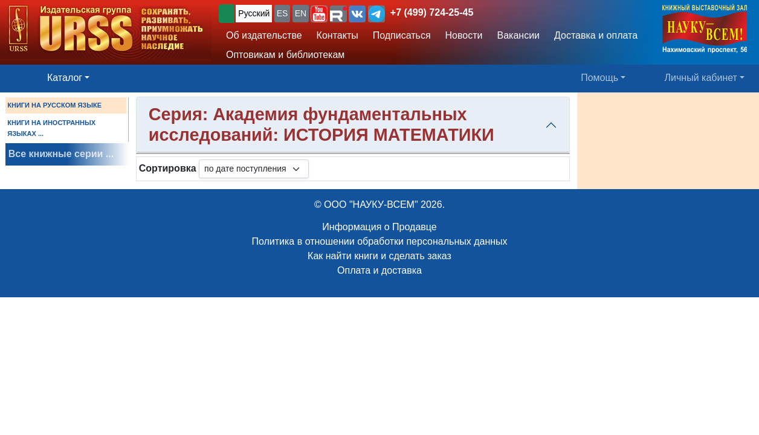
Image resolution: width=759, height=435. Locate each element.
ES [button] (282, 13)
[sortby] (254, 169)
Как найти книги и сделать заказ (379, 256)
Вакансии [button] (518, 35)
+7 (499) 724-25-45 (431, 12)
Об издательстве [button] (264, 35)
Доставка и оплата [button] (596, 35)
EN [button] (300, 13)
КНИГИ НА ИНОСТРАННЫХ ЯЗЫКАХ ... (51, 128)
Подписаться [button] (402, 35)
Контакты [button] (337, 35)
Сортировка (167, 168)
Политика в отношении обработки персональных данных (379, 241)
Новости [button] (464, 35)
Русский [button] (254, 13)
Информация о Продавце (379, 227)
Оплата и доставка (379, 270)
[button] (319, 13)
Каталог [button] (64, 77)
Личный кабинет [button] (701, 77)
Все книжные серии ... (61, 154)
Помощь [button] (599, 77)
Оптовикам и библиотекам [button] (285, 55)
